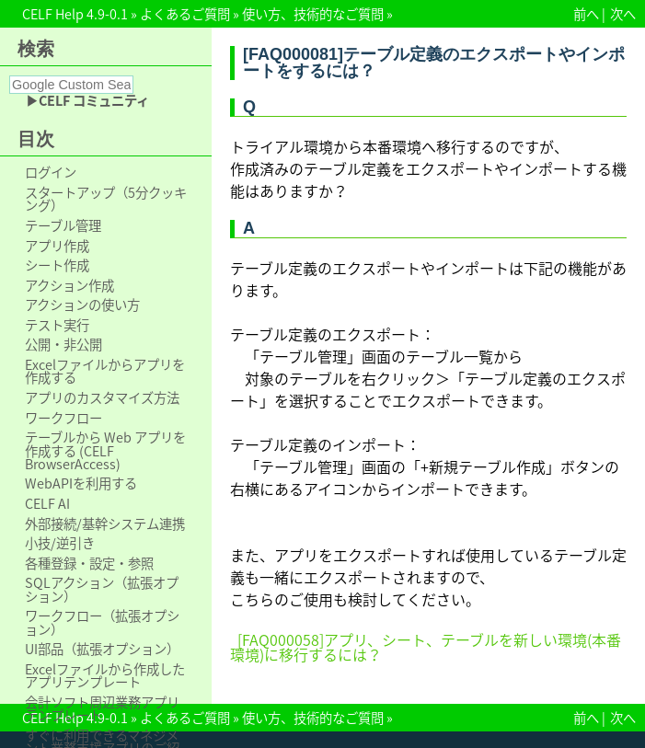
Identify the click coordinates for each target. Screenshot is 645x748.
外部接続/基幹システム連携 (105, 523)
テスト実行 (57, 324)
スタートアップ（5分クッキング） (106, 199)
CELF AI (47, 503)
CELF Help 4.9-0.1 (75, 14)
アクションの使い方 (82, 304)
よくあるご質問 (185, 14)
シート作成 (57, 265)
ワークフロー (63, 417)
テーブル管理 (63, 225)
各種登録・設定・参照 (89, 563)
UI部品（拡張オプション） (102, 648)
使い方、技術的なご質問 (313, 14)
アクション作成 (69, 285)
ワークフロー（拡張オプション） (102, 622)
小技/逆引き (60, 542)
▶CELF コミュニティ (87, 100)
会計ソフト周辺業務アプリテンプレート (102, 709)
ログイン (50, 172)
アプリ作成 (57, 245)
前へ (586, 14)
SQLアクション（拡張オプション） (102, 589)
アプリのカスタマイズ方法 (102, 397)
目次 (35, 139)
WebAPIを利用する (81, 483)
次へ (623, 14)
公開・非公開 (63, 344)
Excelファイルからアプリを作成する (105, 371)
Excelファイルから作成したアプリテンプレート (105, 675)
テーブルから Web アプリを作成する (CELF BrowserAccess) (105, 450)
